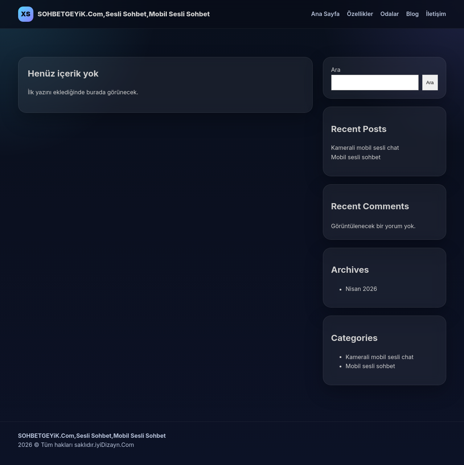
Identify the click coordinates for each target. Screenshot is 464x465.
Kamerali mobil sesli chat (365, 147)
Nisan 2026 (361, 288)
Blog (412, 13)
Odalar (390, 13)
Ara (336, 69)
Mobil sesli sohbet (356, 157)
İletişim (436, 13)
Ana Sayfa (325, 13)
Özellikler (360, 13)
